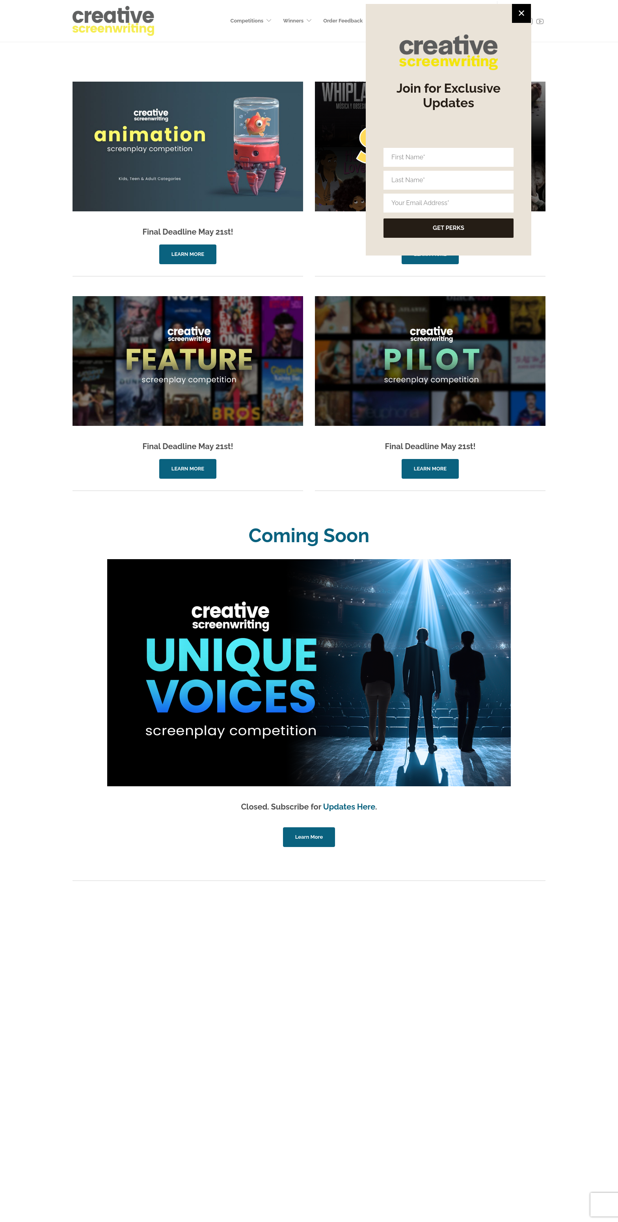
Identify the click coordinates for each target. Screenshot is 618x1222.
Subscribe (386, 21)
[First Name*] (448, 265)
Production (467, 21)
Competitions (247, 21)
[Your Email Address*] (448, 311)
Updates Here (349, 807)
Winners (293, 21)
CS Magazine (427, 21)
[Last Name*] (448, 288)
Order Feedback (343, 21)
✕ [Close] (521, 121)
